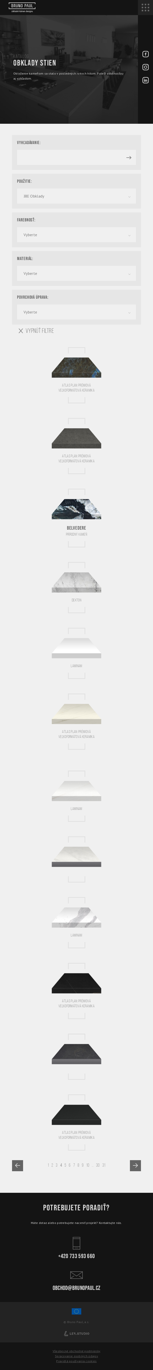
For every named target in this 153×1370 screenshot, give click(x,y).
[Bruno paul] (22, 7)
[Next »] (135, 1165)
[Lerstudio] (76, 1333)
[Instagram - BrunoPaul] (145, 67)
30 (98, 1165)
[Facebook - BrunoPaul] (145, 54)
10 (88, 1165)
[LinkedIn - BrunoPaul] (145, 80)
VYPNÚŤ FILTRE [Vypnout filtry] (36, 330)
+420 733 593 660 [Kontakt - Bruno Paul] (76, 1248)
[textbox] (76, 196)
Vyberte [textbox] (30, 234)
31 (104, 1165)
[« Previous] (17, 1165)
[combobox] (76, 196)
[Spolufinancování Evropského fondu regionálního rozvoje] (76, 1314)
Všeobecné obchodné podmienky (76, 1351)
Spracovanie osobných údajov (76, 1356)
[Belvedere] (76, 517)
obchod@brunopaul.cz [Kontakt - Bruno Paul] (77, 1280)
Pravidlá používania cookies (76, 1361)
